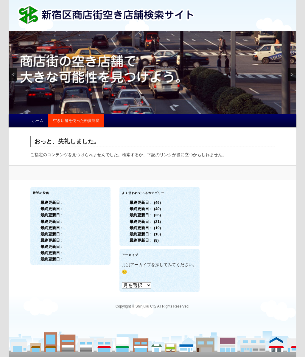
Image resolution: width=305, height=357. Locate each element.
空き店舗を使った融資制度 (76, 120)
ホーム (37, 120)
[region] (152, 72)
